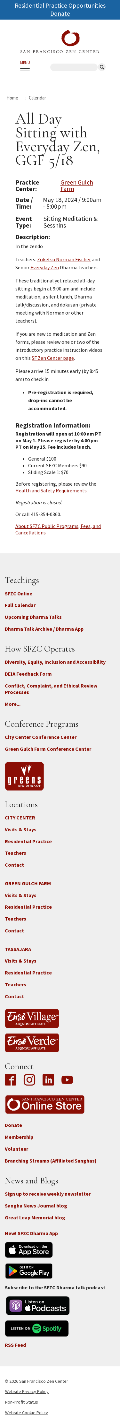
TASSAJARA (18, 949)
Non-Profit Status (21, 1402)
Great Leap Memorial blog (35, 1217)
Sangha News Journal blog (36, 1205)
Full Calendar (20, 605)
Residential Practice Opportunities (60, 5)
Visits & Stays (20, 829)
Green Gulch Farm (76, 185)
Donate (60, 13)
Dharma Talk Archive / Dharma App (44, 629)
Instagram (29, 1080)
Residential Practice (28, 841)
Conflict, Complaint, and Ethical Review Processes (51, 689)
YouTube (67, 1080)
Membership (19, 1137)
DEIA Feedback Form (28, 674)
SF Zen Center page (53, 358)
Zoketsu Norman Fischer (64, 259)
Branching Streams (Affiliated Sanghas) (51, 1160)
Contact (14, 864)
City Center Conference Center (40, 737)
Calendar (37, 98)
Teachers (15, 853)
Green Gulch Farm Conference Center (48, 749)
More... (12, 704)
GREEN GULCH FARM (28, 883)
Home (12, 98)
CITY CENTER (20, 817)
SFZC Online (18, 593)
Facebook (12, 1080)
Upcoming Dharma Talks (33, 617)
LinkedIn (48, 1080)
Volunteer (16, 1149)
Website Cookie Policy (26, 1412)
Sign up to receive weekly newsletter (48, 1193)
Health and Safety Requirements (51, 490)
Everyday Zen (44, 267)
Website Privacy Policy (27, 1391)
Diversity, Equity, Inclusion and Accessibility (55, 662)
